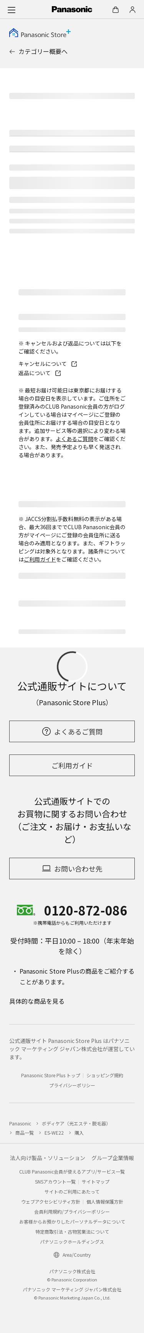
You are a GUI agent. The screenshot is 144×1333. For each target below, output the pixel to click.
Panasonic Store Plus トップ (50, 1075)
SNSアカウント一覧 (55, 1181)
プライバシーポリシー (72, 1085)
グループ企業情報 (112, 1158)
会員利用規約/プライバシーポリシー (72, 1211)
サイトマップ (95, 1181)
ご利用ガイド (40, 559)
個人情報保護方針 (104, 1201)
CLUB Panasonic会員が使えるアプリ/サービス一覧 (72, 1171)
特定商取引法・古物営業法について (72, 1231)
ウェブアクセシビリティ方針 (50, 1201)
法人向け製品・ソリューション (47, 1158)
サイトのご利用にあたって (72, 1191)
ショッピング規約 (104, 1075)
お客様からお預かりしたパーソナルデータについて (72, 1221)
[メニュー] (11, 9)
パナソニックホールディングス (72, 1241)
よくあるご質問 (74, 439)
